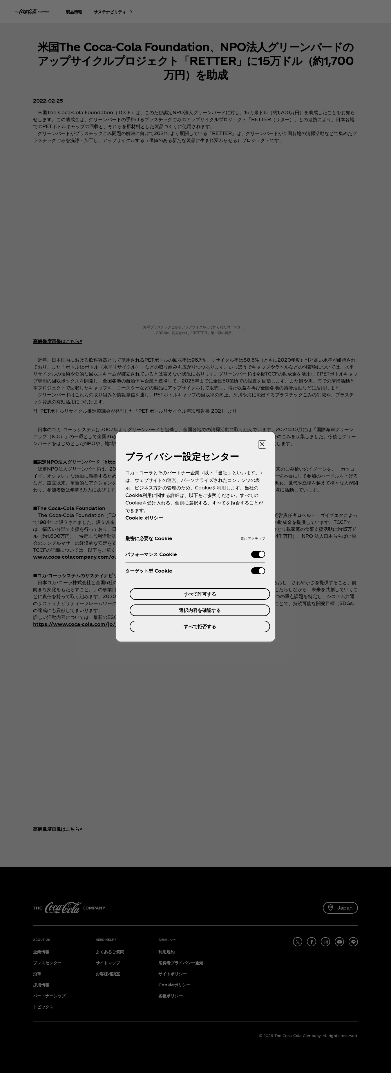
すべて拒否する (200, 626)
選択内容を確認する (200, 610)
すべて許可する (200, 594)
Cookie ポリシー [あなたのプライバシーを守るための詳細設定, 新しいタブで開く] (144, 517)
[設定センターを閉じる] (262, 444)
